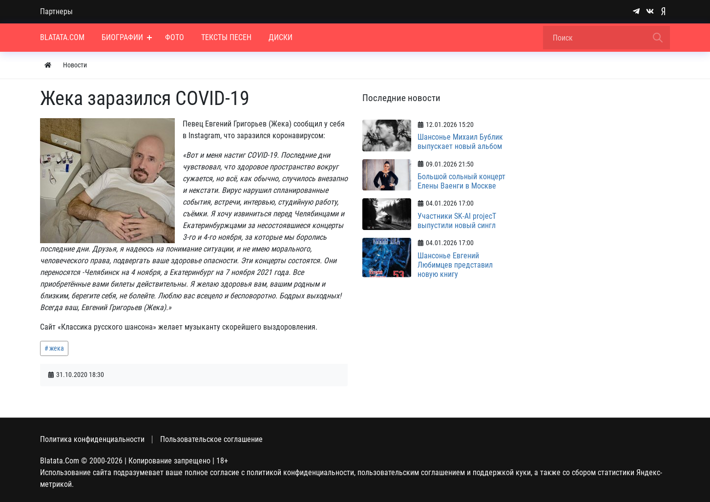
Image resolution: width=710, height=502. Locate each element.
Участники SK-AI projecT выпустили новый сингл (457, 220)
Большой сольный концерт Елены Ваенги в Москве (461, 181)
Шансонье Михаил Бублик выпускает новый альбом (460, 141)
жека (56, 348)
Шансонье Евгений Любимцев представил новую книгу (455, 265)
